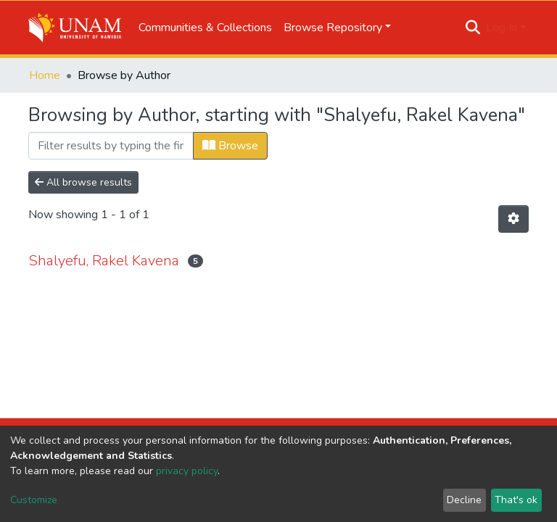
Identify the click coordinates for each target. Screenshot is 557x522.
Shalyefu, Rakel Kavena (103, 260)
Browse (230, 146)
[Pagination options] (513, 219)
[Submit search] (473, 27)
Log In (501, 28)
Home (44, 75)
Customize (33, 500)
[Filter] (111, 146)
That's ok (516, 500)
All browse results (83, 182)
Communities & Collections (205, 28)
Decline (464, 500)
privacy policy (187, 471)
